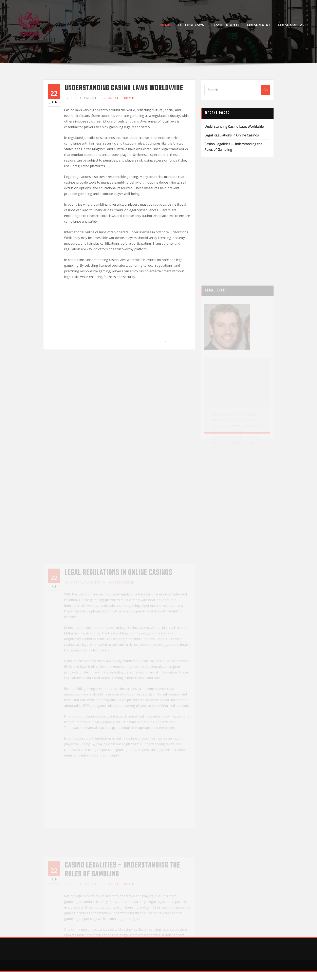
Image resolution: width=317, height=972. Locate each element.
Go (265, 90)
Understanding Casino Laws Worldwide (123, 88)
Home (164, 25)
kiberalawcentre (82, 98)
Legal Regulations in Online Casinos (231, 135)
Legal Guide (259, 25)
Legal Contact (292, 25)
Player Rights (225, 25)
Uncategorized (121, 98)
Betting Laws (190, 25)
